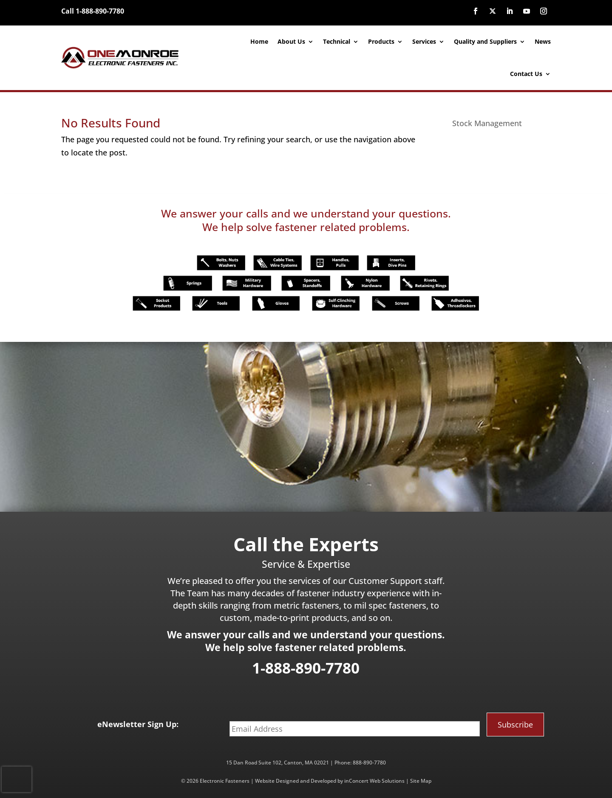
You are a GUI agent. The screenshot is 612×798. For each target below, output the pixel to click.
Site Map (420, 780)
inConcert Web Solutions (374, 780)
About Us (291, 41)
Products (381, 41)
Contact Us (526, 74)
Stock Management (487, 123)
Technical (336, 41)
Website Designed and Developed (295, 780)
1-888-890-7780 (306, 668)
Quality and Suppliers (485, 41)
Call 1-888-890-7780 (92, 11)
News (543, 41)
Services (424, 41)
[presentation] (16, 779)
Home (259, 41)
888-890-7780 (369, 762)
